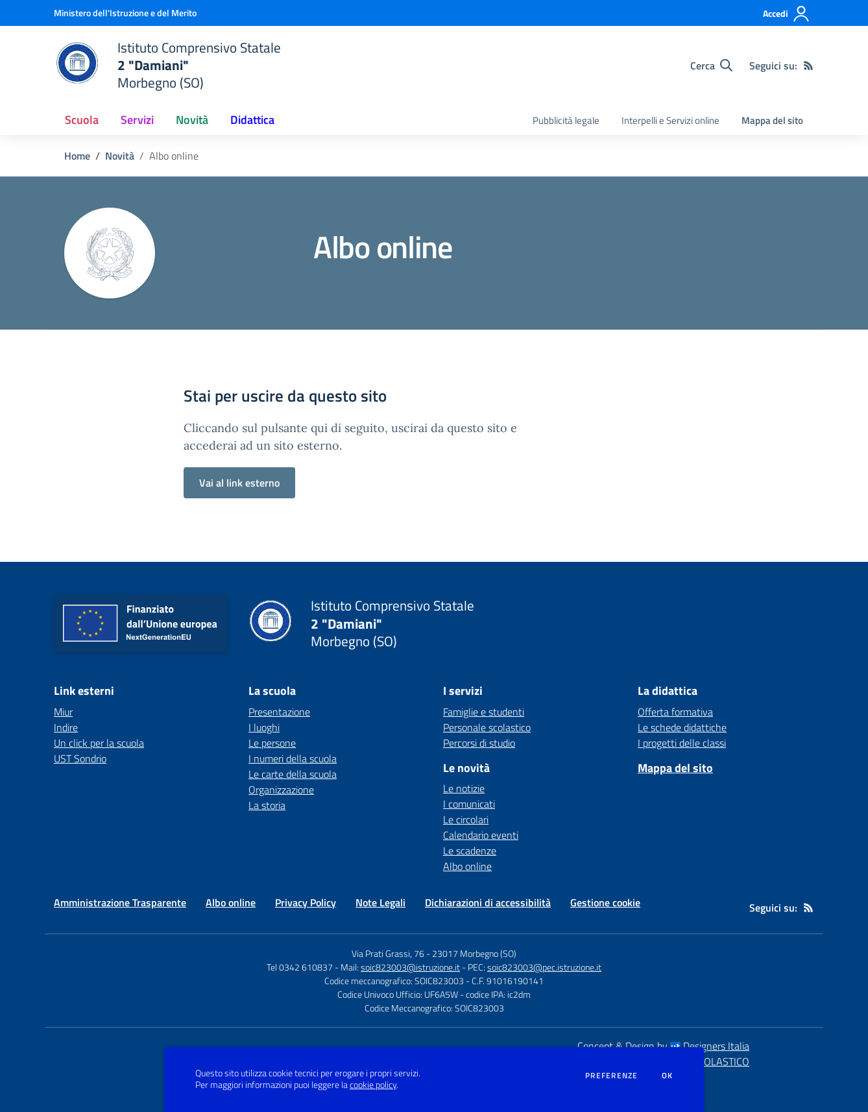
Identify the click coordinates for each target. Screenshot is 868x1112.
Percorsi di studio (479, 743)
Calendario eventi (480, 835)
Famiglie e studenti (483, 711)
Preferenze (611, 1076)
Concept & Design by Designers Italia (663, 1046)
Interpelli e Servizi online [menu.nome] (670, 120)
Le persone (272, 743)
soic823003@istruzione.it (410, 967)
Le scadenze (469, 850)
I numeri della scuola (292, 758)
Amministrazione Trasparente (120, 902)
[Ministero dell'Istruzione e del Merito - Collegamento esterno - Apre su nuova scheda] (125, 12)
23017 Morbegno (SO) (474, 953)
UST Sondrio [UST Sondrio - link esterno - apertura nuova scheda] (80, 758)
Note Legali (380, 902)
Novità (119, 155)
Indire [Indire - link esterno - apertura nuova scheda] (66, 727)
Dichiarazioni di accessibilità (488, 902)
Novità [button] (192, 119)
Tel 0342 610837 (300, 967)
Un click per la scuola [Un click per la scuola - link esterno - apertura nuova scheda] (99, 743)
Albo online (467, 866)
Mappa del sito (772, 120)
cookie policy (373, 1085)
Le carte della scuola (292, 774)
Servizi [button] (137, 119)
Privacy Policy (305, 902)
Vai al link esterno (239, 482)
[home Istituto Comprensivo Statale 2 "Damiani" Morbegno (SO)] (167, 65)
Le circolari (465, 819)
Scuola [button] (82, 119)
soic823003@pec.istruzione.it (544, 967)
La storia (266, 805)
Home (77, 155)
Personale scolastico (487, 727)
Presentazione (279, 711)
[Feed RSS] (808, 65)
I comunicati (469, 804)
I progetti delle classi (682, 743)
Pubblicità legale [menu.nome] (566, 120)
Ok (667, 1076)
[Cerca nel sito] (711, 65)
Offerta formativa (675, 711)
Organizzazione (281, 789)
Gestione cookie (605, 902)
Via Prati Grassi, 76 (388, 953)
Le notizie (464, 788)
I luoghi (264, 727)
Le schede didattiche (682, 727)
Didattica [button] (252, 119)
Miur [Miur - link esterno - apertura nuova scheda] (63, 711)
